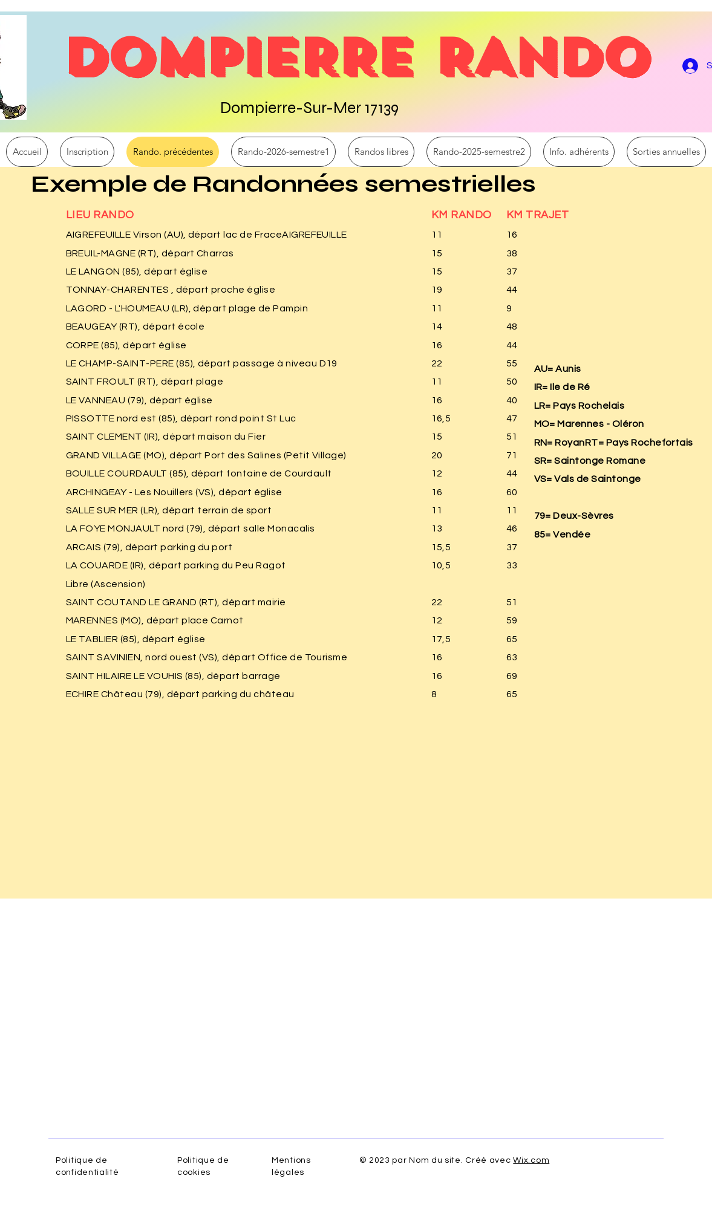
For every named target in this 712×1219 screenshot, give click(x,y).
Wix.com (531, 1160)
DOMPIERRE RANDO (355, 57)
